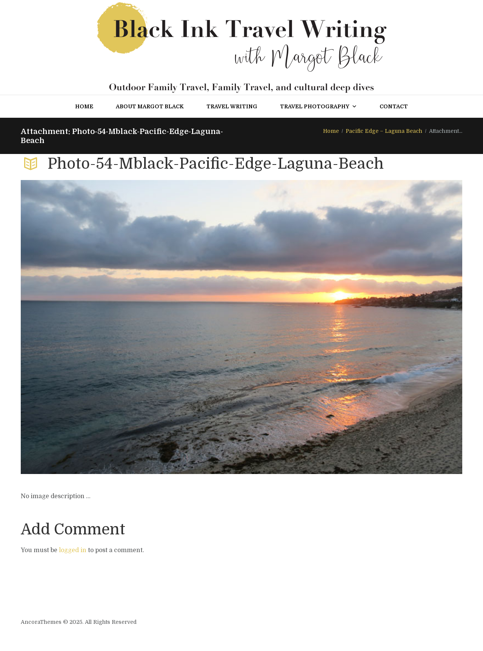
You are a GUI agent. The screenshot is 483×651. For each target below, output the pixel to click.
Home (84, 106)
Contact (394, 106)
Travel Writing (231, 106)
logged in (72, 550)
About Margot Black (150, 106)
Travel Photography (318, 106)
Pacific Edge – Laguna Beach (384, 131)
